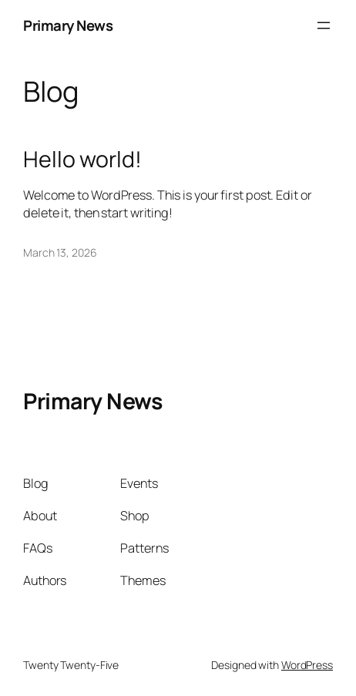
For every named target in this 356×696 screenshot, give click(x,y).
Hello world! (82, 159)
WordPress (307, 664)
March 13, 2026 (60, 252)
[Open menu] (323, 25)
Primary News (68, 25)
